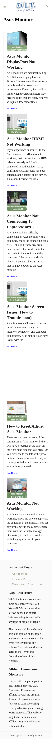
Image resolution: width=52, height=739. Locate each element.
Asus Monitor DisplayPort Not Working (21, 62)
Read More (12, 108)
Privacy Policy (22, 579)
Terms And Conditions (27, 584)
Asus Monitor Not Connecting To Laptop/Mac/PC (23, 221)
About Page (20, 573)
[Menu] (4, 6)
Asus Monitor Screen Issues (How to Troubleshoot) (25, 312)
